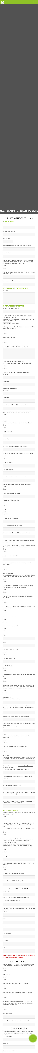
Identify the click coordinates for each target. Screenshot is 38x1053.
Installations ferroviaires (9, 328)
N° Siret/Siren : (7, 238)
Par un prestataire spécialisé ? (11, 626)
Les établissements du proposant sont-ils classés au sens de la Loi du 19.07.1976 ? (19, 813)
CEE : (4, 926)
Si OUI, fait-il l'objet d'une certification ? (13, 874)
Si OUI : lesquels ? (7, 432)
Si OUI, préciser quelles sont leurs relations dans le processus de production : (19, 272)
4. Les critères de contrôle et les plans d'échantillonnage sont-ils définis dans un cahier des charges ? (18, 586)
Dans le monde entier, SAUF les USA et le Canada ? (16, 984)
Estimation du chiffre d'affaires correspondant (15, 405)
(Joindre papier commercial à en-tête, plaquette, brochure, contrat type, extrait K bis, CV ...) (18, 320)
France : (5, 919)
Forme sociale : (7, 253)
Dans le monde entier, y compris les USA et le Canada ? (17, 993)
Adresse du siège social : (9, 231)
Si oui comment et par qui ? (10, 556)
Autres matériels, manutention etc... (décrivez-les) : (16, 346)
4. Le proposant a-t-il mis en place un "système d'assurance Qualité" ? (18, 864)
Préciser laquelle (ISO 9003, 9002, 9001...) (13, 881)
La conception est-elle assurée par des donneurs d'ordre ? (18, 453)
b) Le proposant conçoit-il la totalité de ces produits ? (17, 412)
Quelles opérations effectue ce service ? (14, 727)
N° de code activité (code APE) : (11, 308)
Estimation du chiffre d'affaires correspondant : (15, 446)
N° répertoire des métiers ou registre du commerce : (17, 246)
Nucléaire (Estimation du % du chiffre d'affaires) (15, 785)
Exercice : (5, 911)
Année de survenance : (9, 1036)
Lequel (4, 635)
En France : (5, 374)
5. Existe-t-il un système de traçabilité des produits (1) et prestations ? (18, 597)
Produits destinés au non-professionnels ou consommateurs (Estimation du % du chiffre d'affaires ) (19, 802)
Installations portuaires (9, 337)
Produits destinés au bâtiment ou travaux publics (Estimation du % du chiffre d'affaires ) (19, 793)
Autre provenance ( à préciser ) (11, 518)
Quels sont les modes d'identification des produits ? (16, 716)
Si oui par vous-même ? (9, 617)
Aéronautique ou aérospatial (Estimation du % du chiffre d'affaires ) (17, 777)
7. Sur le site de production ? (10, 649)
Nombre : (5, 1044)
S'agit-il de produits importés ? (11, 500)
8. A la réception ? (7, 666)
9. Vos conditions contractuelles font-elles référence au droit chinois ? (19, 675)
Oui (4, 265)
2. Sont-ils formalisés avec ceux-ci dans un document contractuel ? (17, 563)
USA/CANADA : (7, 933)
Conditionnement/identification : (11, 699)
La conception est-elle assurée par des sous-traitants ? (17, 423)
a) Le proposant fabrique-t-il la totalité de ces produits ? (17, 363)
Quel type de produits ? (9, 1013)
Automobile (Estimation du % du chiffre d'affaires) (16, 769)
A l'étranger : (6, 381)
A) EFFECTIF (6, 891)
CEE (4, 512)
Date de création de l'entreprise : (11, 281)
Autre (4, 642)
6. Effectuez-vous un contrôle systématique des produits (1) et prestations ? (19, 607)
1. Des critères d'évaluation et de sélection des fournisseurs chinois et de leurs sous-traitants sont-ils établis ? (19, 546)
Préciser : (5, 291)
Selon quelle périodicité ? (9, 658)
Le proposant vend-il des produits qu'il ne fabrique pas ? (17, 484)
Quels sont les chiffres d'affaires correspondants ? (16, 533)
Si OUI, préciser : (7, 856)
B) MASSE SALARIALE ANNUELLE (11, 901)
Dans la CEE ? (6, 975)
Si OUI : (4, 509)
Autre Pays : (6, 940)
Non (5, 268)
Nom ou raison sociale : (9, 224)
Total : (4, 948)
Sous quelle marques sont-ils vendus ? (13, 525)
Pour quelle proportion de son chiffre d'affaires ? (16, 1021)
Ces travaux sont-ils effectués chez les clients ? (15, 746)
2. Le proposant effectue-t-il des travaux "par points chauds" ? (19, 829)
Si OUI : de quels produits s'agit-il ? (12, 493)
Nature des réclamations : (9, 1051)
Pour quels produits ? (8, 439)
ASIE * (5, 514)
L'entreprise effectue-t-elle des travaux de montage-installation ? (17, 736)
